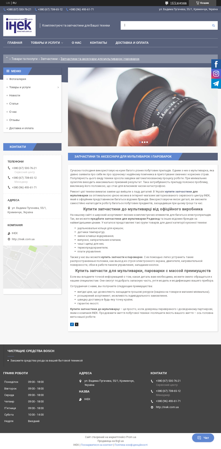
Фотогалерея (17, 79)
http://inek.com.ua (23, 239)
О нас (76, 42)
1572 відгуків (178, 3)
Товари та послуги (24, 59)
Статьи (13, 103)
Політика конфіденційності (131, 444)
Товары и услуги (45, 42)
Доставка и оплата (132, 42)
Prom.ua (131, 437)
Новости (14, 95)
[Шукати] (213, 25)
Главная (15, 42)
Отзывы (14, 120)
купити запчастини (178, 191)
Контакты (98, 42)
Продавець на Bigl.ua (111, 441)
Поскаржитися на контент (97, 444)
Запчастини (49, 59)
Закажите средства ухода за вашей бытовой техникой (46, 360)
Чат (203, 438)
